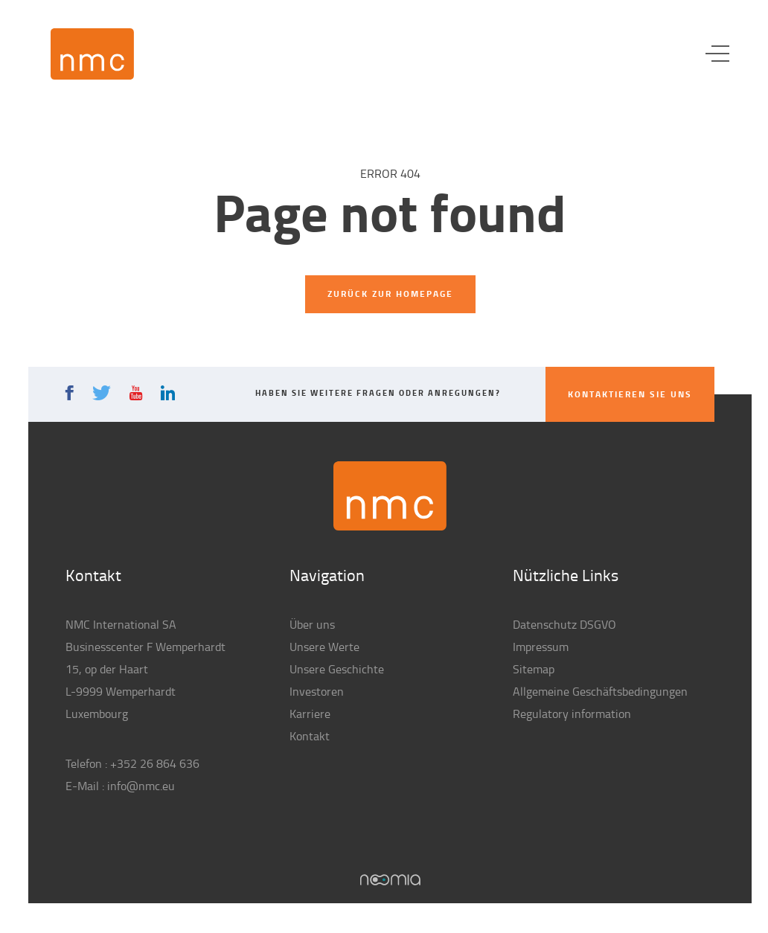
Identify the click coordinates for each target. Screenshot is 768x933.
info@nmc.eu (141, 786)
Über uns (312, 624)
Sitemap (533, 669)
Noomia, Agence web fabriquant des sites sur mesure (390, 879)
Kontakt (309, 736)
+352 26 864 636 (154, 763)
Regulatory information (572, 713)
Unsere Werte (324, 646)
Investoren (316, 691)
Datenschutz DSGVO (564, 624)
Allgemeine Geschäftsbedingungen (600, 691)
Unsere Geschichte (336, 669)
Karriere (309, 713)
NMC (92, 54)
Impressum (541, 646)
